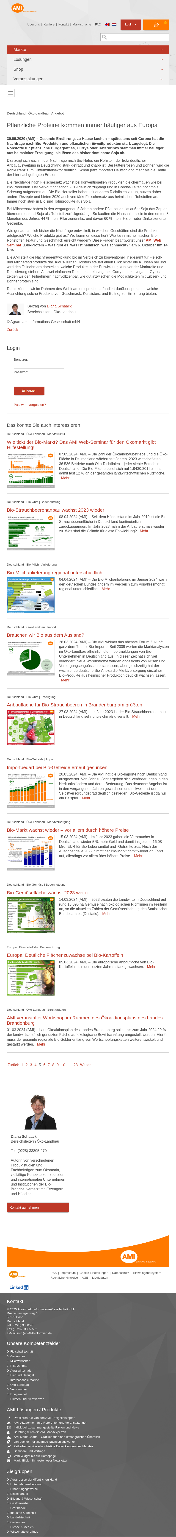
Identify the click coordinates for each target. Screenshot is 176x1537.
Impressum (68, 1273)
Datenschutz (120, 1273)
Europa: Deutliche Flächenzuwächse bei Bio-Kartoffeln (65, 955)
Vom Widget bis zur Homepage (33, 1456)
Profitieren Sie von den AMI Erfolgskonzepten (42, 1418)
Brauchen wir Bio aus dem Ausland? (45, 635)
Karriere (49, 24)
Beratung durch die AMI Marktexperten (38, 1432)
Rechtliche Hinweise (64, 1277)
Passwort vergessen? (30, 405)
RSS (53, 1273)
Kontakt (63, 24)
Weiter (85, 1065)
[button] (88, 49)
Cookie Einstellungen (94, 1273)
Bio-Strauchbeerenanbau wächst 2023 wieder (55, 510)
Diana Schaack (59, 306)
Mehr (64, 478)
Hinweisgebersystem (147, 1273)
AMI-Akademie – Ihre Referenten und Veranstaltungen (48, 1422)
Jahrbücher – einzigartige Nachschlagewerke (42, 1441)
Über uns (33, 24)
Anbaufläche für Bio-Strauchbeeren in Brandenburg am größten (74, 704)
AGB (85, 1277)
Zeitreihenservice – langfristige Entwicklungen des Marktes (51, 1446)
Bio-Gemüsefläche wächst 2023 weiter (48, 892)
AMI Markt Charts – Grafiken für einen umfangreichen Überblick (55, 1437)
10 (63, 1065)
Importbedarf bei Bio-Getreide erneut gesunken (57, 767)
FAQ (98, 24)
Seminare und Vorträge (27, 1451)
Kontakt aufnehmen (24, 1207)
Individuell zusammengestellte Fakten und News (44, 1427)
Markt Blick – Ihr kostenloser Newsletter (38, 1460)
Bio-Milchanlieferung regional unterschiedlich (54, 572)
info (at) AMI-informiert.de (34, 1333)
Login (130, 24)
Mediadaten (100, 1277)
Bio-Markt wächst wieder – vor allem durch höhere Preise (68, 830)
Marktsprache (82, 24)
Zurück (12, 330)
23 (76, 1065)
